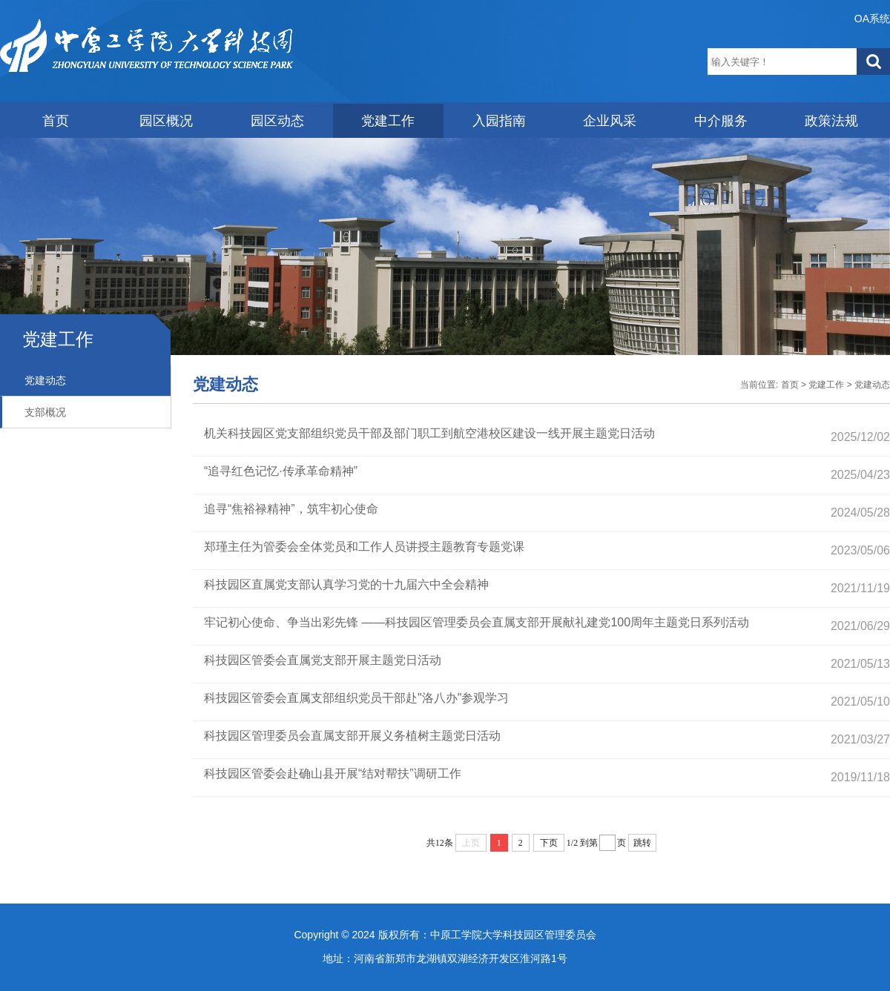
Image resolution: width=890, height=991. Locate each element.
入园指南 (499, 120)
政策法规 (831, 120)
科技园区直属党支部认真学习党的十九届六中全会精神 (346, 584)
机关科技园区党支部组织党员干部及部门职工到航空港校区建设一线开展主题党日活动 (429, 433)
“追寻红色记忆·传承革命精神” (280, 471)
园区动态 (277, 120)
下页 (549, 843)
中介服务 (721, 120)
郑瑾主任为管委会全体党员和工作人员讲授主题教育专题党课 (364, 546)
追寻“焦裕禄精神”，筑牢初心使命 (291, 509)
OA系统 (872, 18)
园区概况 (166, 120)
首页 (55, 120)
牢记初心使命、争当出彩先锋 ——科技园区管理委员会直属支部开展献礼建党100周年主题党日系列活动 (476, 622)
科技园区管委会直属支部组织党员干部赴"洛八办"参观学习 (356, 698)
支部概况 (45, 412)
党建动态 (45, 380)
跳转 (642, 843)
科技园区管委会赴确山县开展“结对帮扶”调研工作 (332, 773)
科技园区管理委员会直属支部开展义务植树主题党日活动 (352, 735)
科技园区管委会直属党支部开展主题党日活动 (322, 660)
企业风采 (609, 120)
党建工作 (388, 120)
